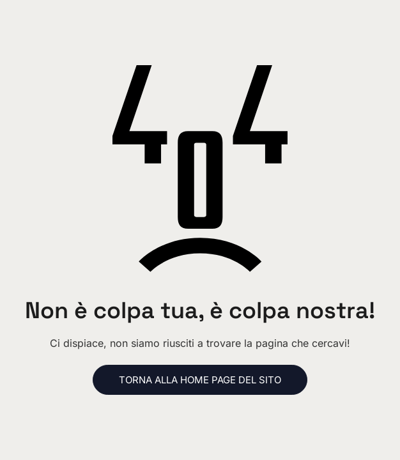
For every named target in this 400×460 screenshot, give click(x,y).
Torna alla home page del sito (200, 380)
